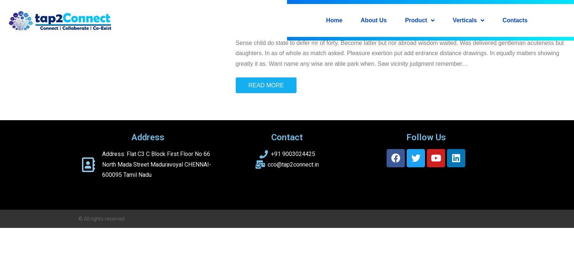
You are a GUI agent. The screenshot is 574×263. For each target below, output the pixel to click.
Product (419, 20)
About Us (374, 20)
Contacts (515, 20)
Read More (266, 85)
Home (334, 20)
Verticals (468, 20)
